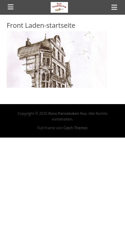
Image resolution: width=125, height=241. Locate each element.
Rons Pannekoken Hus (67, 113)
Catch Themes (75, 127)
